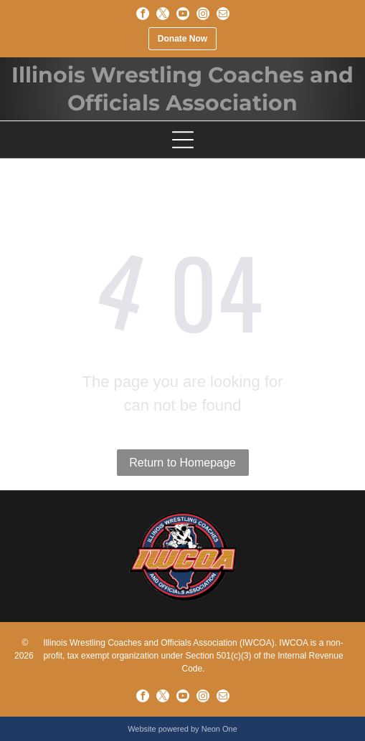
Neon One (219, 729)
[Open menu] (183, 139)
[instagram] (202, 13)
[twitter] (162, 13)
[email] (223, 13)
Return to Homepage (182, 462)
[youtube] (182, 13)
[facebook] (142, 13)
